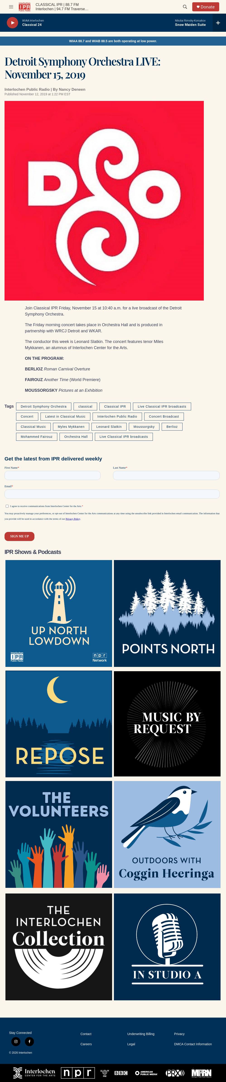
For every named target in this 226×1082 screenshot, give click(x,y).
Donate (208, 7)
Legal (131, 1044)
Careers (86, 1044)
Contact (85, 1034)
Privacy (179, 1034)
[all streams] (219, 23)
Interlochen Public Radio (117, 416)
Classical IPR (115, 406)
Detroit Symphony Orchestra (44, 406)
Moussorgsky (144, 426)
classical (85, 406)
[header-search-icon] (185, 7)
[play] (12, 22)
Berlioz (172, 426)
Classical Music (33, 426)
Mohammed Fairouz (37, 436)
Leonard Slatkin (109, 426)
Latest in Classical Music (65, 416)
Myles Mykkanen (71, 426)
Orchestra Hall (76, 436)
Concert (27, 416)
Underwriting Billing (140, 1034)
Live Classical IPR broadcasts (162, 406)
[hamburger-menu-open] (11, 6)
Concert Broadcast (164, 416)
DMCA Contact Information (193, 1044)
